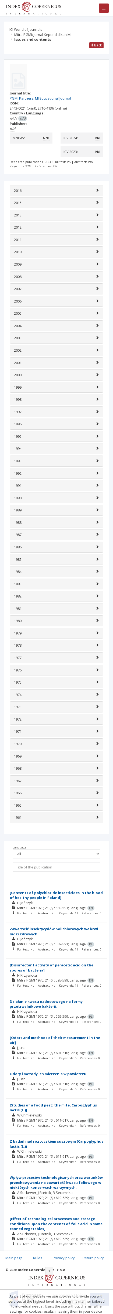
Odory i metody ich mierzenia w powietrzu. (48, 1073)
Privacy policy (64, 1257)
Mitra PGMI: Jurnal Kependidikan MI (42, 34)
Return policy (93, 1257)
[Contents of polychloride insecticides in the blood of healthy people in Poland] (56, 895)
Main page (14, 1257)
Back (96, 45)
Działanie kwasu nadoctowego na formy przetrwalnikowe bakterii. (46, 1004)
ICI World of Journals (25, 29)
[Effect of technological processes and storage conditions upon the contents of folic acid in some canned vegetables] (56, 1223)
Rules (37, 1257)
